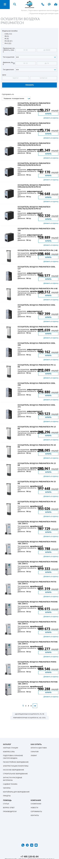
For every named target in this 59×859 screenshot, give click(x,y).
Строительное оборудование (15, 774)
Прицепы (7, 796)
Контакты (35, 815)
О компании (36, 804)
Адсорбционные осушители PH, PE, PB (29, 714)
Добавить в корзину (51, 118)
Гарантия (34, 752)
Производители (9, 811)
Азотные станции (10, 748)
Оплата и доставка (39, 748)
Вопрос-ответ (9, 808)
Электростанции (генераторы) (15, 766)
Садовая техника (10, 784)
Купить (48, 114)
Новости (34, 808)
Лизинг (34, 755)
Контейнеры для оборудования (16, 792)
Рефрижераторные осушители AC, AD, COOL (29, 718)
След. (35, 706)
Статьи (6, 804)
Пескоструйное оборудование (16, 762)
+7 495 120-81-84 (29, 856)
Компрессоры (9, 752)
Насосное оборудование (13, 770)
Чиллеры (6, 788)
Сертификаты (36, 811)
